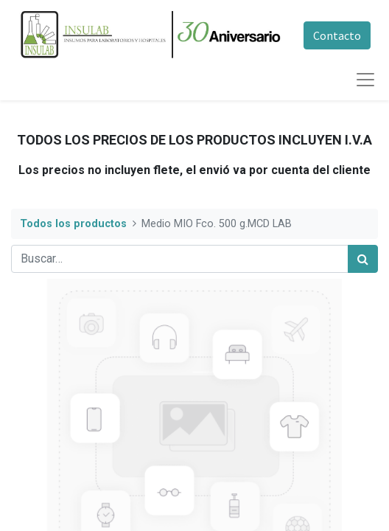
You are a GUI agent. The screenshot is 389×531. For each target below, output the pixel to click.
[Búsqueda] (363, 259)
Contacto (337, 35)
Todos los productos (73, 224)
